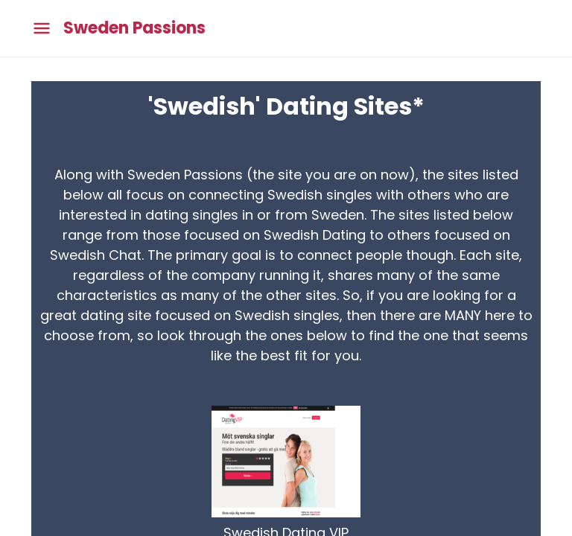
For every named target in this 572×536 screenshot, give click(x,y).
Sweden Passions (134, 28)
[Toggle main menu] (41, 28)
